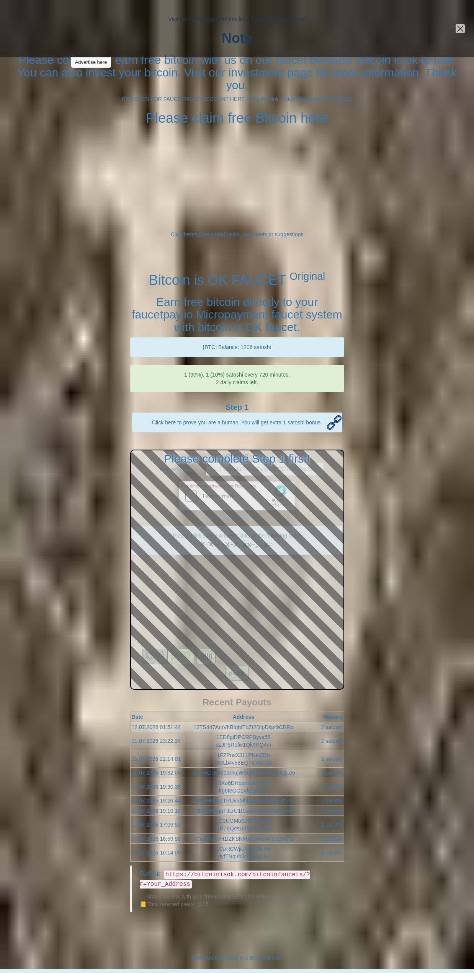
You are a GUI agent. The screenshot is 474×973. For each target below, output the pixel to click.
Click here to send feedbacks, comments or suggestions (236, 234)
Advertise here (91, 62)
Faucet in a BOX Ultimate (252, 958)
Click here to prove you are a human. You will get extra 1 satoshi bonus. (237, 422)
